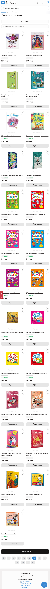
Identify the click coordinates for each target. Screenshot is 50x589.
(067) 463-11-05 (25, 585)
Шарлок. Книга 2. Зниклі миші (11, 136)
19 (17, 562)
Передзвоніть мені (25, 587)
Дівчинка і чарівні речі (8, 55)
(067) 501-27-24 (25, 582)
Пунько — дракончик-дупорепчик (37, 136)
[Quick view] (22, 32)
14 (24, 558)
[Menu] (3, 2)
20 (23, 562)
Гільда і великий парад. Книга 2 (36, 414)
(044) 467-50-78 (26, 583)
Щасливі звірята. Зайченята (10, 293)
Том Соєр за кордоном (33, 175)
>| (32, 562)
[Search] (3, 8)
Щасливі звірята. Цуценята (10, 214)
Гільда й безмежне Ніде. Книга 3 (12, 414)
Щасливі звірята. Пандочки (10, 253)
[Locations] (37, 2)
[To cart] (12, 65)
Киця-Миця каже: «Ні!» (8, 534)
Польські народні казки (34, 55)
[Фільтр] (1, 295)
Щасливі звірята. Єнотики (34, 293)
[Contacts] (42, 2)
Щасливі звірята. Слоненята (35, 214)
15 (29, 558)
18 (44, 558)
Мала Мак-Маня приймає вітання (12, 332)
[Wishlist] (22, 35)
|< (3, 558)
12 (13, 558)
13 (18, 558)
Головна (3, 12)
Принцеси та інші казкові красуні (12, 175)
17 (39, 558)
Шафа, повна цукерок (8, 494)
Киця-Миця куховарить (34, 494)
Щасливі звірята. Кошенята (35, 253)
